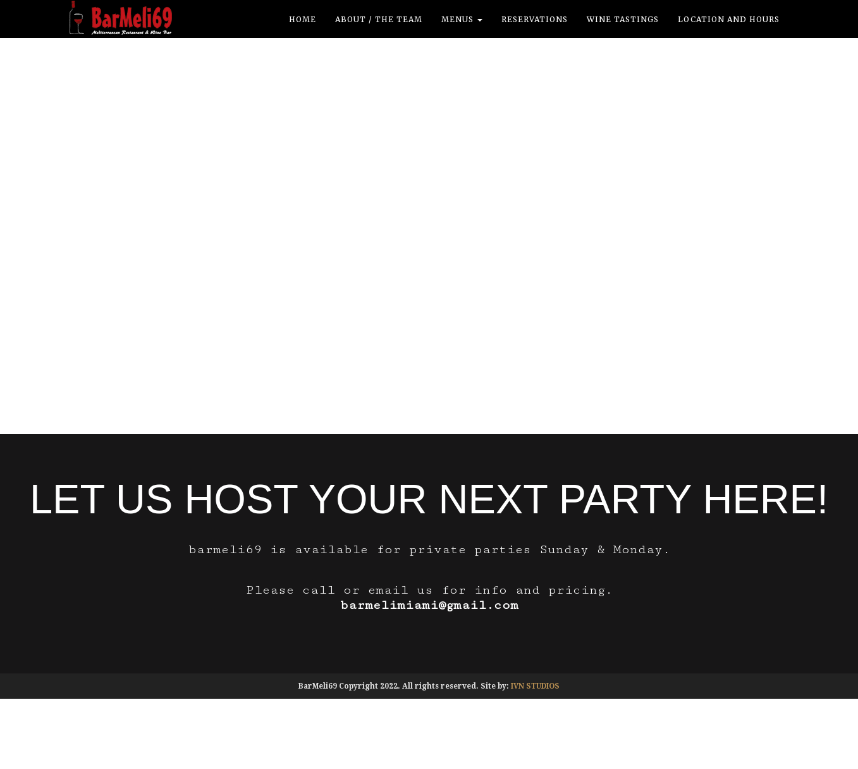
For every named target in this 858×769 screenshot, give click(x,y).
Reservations (534, 19)
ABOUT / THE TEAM (378, 19)
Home (302, 19)
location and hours (729, 19)
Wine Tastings (623, 19)
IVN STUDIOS (535, 686)
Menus (461, 19)
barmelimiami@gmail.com (429, 605)
